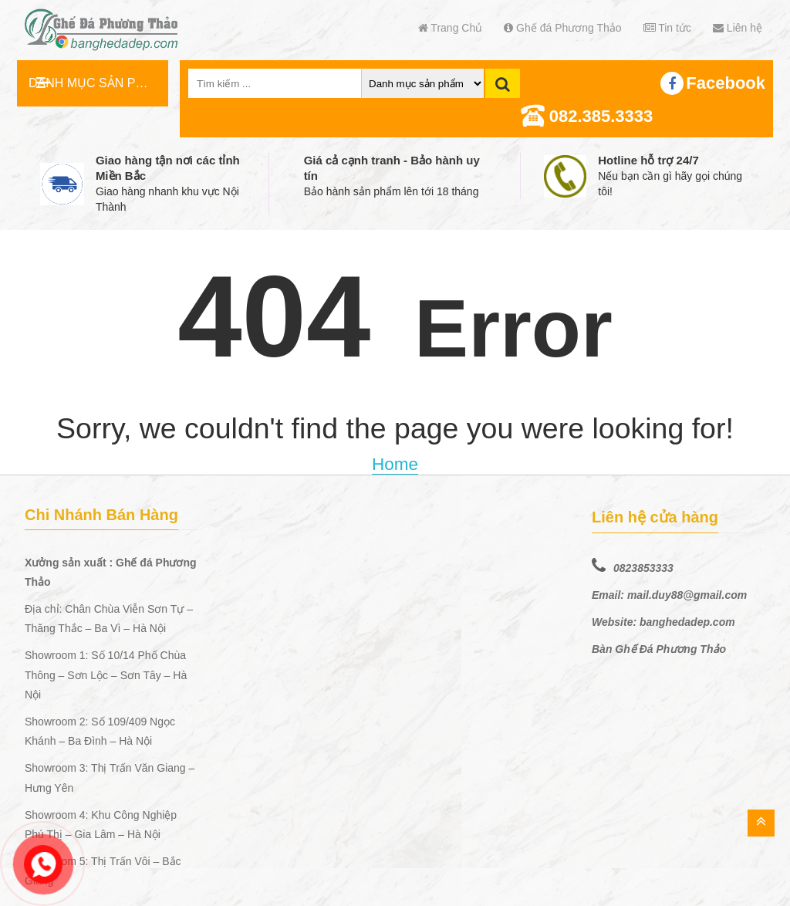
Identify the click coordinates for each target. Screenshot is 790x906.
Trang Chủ (450, 28)
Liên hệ (737, 28)
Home (395, 464)
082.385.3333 (601, 116)
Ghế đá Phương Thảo (562, 28)
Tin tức (667, 28)
